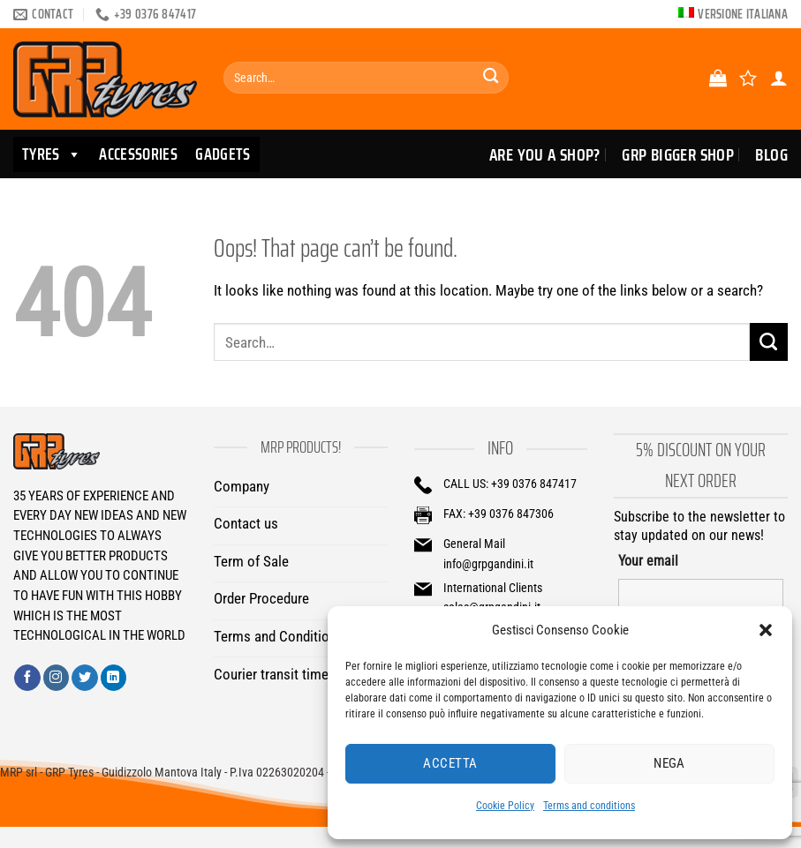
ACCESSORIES (138, 154)
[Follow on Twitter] (85, 677)
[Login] (779, 77)
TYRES (51, 154)
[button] (766, 630)
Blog (771, 154)
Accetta (450, 763)
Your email (648, 560)
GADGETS (223, 154)
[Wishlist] (748, 77)
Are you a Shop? (545, 154)
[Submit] (490, 78)
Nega (669, 763)
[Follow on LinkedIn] (114, 677)
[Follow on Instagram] (56, 677)
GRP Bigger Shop (678, 154)
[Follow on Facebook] (27, 677)
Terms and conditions (589, 805)
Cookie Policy (505, 805)
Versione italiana (743, 14)
